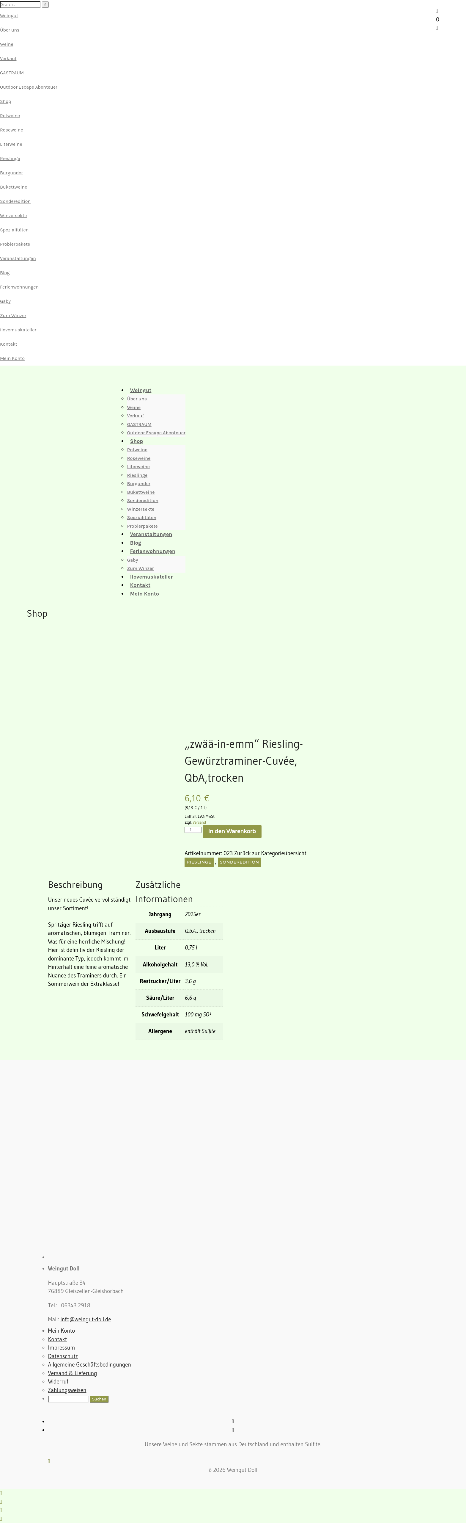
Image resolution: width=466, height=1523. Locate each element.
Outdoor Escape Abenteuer (28, 87)
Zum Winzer (13, 315)
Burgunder (11, 173)
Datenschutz (63, 1356)
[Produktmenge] (193, 830)
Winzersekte (13, 215)
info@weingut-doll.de (85, 1319)
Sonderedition (15, 201)
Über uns (9, 30)
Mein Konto (12, 358)
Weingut (9, 15)
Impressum (61, 1347)
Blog (5, 272)
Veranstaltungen (18, 258)
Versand (199, 822)
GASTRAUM (12, 73)
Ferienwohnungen (19, 287)
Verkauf (8, 58)
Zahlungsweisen (67, 1390)
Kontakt (8, 344)
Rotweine (10, 115)
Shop (5, 101)
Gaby (5, 301)
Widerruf (58, 1381)
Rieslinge (10, 158)
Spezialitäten (14, 230)
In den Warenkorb (232, 831)
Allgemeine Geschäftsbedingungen (89, 1364)
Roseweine (11, 130)
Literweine (11, 144)
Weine (6, 44)
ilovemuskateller (18, 330)
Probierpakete (15, 244)
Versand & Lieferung (72, 1373)
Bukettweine (13, 187)
